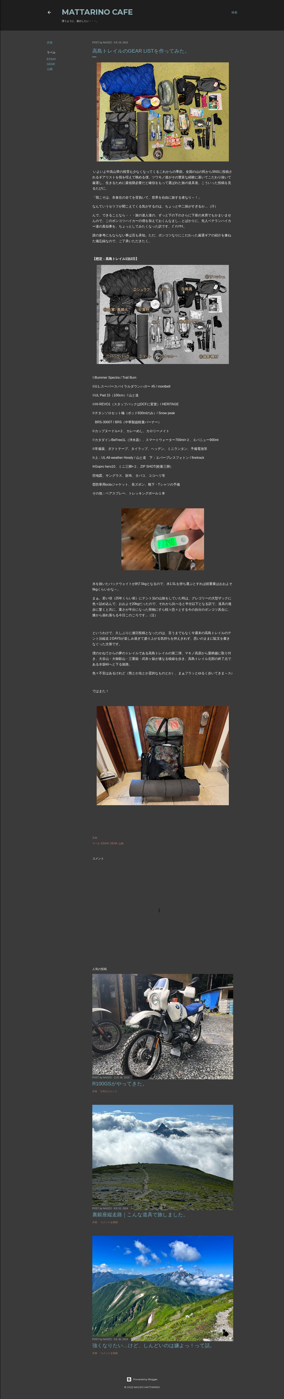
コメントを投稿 (109, 1222)
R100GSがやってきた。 (119, 1083)
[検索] (234, 12)
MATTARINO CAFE (97, 12)
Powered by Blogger (142, 1379)
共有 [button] (50, 42)
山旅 (50, 69)
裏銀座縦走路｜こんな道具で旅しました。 (140, 1214)
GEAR (51, 64)
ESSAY (51, 59)
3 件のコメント (108, 1091)
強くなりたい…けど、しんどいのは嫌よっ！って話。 (153, 1345)
